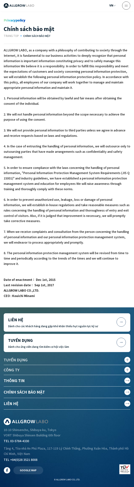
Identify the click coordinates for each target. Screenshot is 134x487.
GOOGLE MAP (28, 470)
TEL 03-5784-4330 (16, 441)
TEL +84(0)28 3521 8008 (20, 459)
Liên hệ (11, 403)
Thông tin (14, 380)
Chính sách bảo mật (24, 392)
